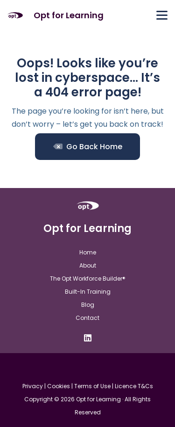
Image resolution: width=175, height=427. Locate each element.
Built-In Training (88, 292)
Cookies (58, 386)
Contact (87, 318)
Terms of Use (92, 386)
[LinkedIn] (87, 337)
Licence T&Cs (134, 386)
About (87, 265)
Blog (87, 305)
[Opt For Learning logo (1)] (15, 15)
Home (87, 252)
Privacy (32, 386)
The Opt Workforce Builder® (88, 278)
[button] (162, 15)
